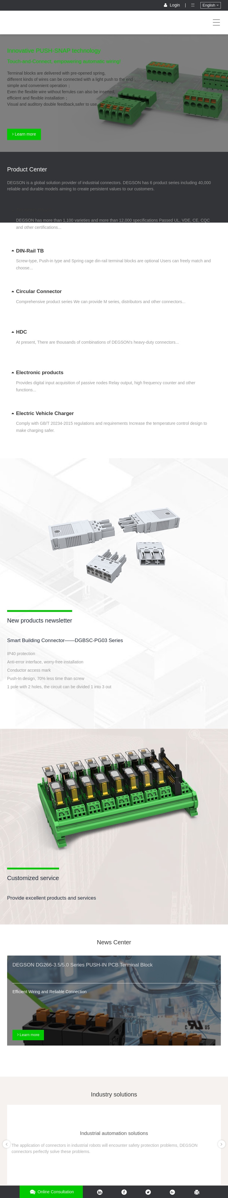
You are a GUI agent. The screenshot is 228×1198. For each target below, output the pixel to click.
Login (172, 5)
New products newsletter (39, 620)
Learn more (24, 134)
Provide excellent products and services (51, 898)
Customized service (33, 878)
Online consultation (51, 1192)
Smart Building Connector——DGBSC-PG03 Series (65, 640)
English (210, 5)
